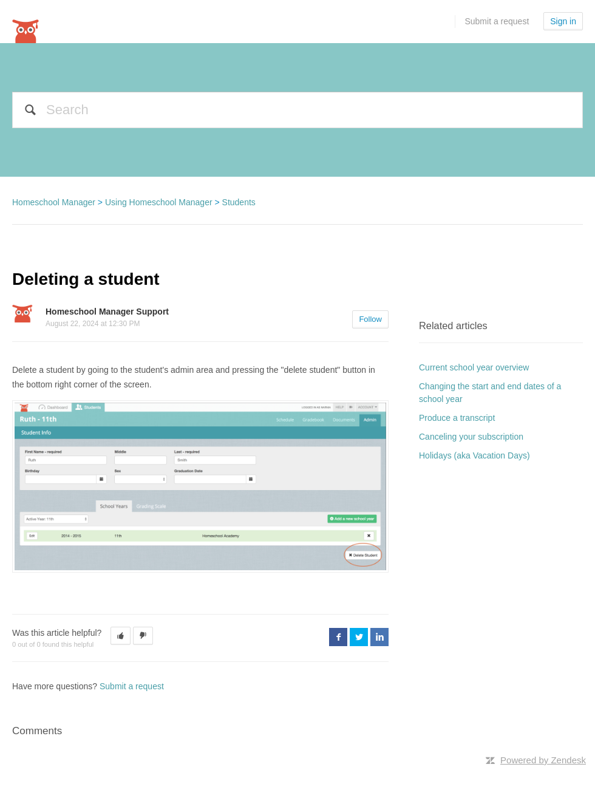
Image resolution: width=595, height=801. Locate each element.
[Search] (297, 110)
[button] (120, 636)
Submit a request (496, 21)
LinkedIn (379, 637)
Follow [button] (370, 319)
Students (239, 202)
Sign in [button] (563, 21)
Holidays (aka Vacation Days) (474, 455)
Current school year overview (474, 367)
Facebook (338, 637)
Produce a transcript (457, 418)
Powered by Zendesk (543, 760)
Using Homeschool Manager (158, 202)
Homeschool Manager (53, 202)
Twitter (359, 637)
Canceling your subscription (471, 436)
